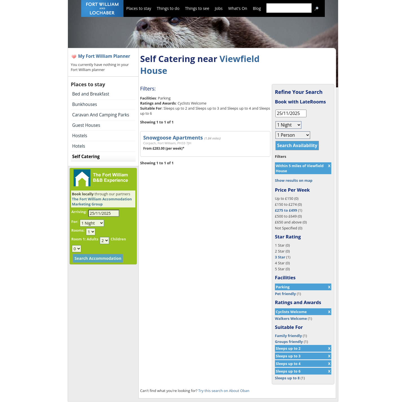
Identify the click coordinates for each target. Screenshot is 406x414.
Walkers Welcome (291, 318)
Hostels (79, 136)
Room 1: (78, 239)
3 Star (280, 257)
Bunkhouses (84, 104)
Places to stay (138, 8)
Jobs (218, 8)
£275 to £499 (286, 210)
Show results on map (293, 180)
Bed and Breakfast (90, 94)
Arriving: (79, 211)
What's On (237, 8)
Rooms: (78, 230)
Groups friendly (289, 341)
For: (74, 221)
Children (118, 239)
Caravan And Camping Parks (100, 115)
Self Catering (86, 157)
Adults (92, 239)
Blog (257, 8)
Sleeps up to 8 (287, 377)
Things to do (168, 8)
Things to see (197, 8)
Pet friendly (285, 293)
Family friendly (288, 335)
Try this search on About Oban (223, 390)
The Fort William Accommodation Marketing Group (102, 201)
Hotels (78, 146)
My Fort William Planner (104, 56)
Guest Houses (86, 125)
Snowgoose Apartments (173, 137)
